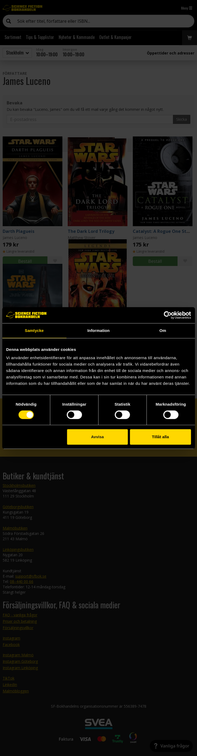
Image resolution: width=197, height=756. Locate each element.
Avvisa (97, 436)
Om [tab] (162, 330)
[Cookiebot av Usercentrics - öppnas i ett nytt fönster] (167, 315)
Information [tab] (98, 330)
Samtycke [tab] (34, 330)
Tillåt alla (160, 436)
